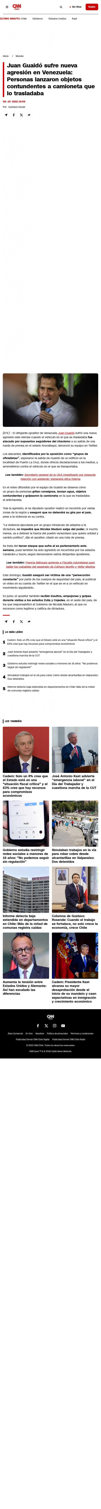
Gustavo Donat (16, 107)
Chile (24, 18)
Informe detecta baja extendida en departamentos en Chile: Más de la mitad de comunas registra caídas (51, 688)
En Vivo (75, 7)
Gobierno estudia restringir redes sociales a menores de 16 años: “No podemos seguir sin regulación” (53, 665)
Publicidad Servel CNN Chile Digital (32, 1039)
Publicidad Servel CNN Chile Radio (68, 1039)
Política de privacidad (57, 1033)
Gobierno (38, 18)
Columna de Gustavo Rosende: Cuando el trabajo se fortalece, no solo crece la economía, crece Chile (75, 922)
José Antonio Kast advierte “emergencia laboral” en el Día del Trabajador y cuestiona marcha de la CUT (50, 653)
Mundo (20, 56)
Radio (91, 7)
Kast (74, 18)
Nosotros (39, 1033)
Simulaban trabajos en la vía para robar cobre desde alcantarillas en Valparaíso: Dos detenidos (53, 677)
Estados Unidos (57, 18)
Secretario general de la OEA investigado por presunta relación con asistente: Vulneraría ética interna (58, 477)
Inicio (6, 56)
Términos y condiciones (81, 1033)
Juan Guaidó (66, 433)
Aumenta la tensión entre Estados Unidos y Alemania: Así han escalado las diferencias (24, 988)
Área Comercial (15, 1033)
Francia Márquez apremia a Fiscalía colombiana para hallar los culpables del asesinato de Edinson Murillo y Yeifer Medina (50, 565)
